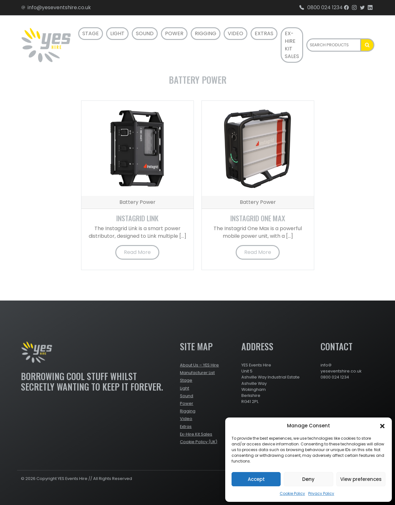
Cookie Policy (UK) (198, 441)
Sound (145, 33)
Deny (308, 479)
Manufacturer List (197, 372)
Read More (137, 252)
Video (235, 33)
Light (117, 33)
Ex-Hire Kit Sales (292, 45)
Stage (90, 33)
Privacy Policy (321, 493)
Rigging (205, 33)
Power (174, 33)
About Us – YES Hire (199, 365)
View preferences (361, 479)
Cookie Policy (292, 493)
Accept (256, 479)
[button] (382, 426)
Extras (264, 33)
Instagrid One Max (257, 218)
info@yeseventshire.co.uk (56, 7)
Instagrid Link (137, 218)
